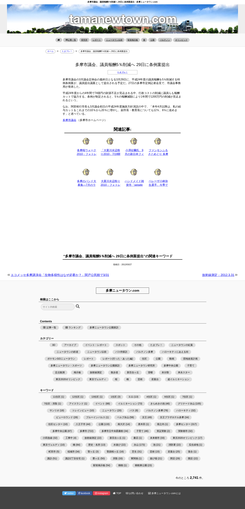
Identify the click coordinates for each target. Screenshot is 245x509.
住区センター (55, 424)
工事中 (69, 437)
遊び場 (153, 458)
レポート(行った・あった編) (118, 358)
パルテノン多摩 (144, 351)
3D (53, 345)
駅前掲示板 (133, 40)
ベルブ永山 (123, 417)
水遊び (117, 444)
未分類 (165, 372)
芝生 (134, 451)
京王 (144, 417)
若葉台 (155, 379)
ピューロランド (64, 417)
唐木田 (141, 424)
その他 (137, 345)
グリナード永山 (186, 403)
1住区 (114, 396)
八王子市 (80, 424)
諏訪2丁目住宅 (73, 458)
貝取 (115, 458)
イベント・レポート (96, 345)
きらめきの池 (157, 403)
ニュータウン (109, 410)
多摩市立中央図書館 (112, 431)
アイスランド (76, 403)
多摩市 (83, 431)
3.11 (131, 396)
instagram (101, 493)
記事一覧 (70, 40)
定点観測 (60, 372)
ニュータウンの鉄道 (67, 351)
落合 (190, 451)
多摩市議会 (69, 120)
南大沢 (121, 424)
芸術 (140, 379)
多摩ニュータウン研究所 (141, 365)
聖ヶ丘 (91, 451)
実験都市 (183, 431)
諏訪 (49, 458)
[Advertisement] (122, 222)
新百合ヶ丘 (133, 372)
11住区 (57, 396)
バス (132, 410)
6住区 (167, 396)
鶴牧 (120, 465)
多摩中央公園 (171, 365)
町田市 (52, 451)
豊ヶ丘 (96, 458)
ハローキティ (183, 410)
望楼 (150, 372)
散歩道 (114, 372)
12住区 (76, 396)
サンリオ (54, 410)
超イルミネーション (178, 379)
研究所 (84, 40)
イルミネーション (127, 403)
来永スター (184, 372)
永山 (136, 444)
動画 (171, 358)
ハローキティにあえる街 (175, 351)
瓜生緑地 (193, 444)
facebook (84, 493)
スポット (120, 345)
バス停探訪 (121, 351)
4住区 (149, 396)
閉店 (172, 458)
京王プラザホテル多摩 (172, 417)
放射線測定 (96, 372)
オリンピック (181, 40)
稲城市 (71, 451)
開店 (190, 458)
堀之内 (160, 424)
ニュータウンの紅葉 (182, 345)
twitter (69, 493)
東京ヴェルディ (97, 379)
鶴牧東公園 (141, 465)
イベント (100, 403)
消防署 (172, 444)
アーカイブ (70, 345)
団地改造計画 (190, 358)
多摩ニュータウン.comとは (164, 493)
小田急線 (47, 437)
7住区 (185, 396)
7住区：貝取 (50, 403)
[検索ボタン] (78, 306)
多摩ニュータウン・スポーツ (66, 365)
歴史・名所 (94, 444)
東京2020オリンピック (68, 379)
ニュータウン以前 (114, 40)
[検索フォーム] (58, 307)
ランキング (73, 327)
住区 (144, 358)
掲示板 (77, 372)
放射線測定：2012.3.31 (218, 275)
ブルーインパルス (95, 417)
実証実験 (161, 431)
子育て (190, 365)
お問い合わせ (134, 493)
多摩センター (183, 424)
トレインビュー (80, 410)
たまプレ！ (122, 72)
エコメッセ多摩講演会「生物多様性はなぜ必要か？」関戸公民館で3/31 (60, 275)
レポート (97, 40)
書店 (135, 437)
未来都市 (155, 437)
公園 (152, 40)
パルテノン (165, 40)
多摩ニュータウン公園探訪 (104, 327)
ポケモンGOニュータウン (61, 358)
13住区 (95, 396)
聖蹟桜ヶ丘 (113, 451)
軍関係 (134, 458)
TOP (117, 493)
